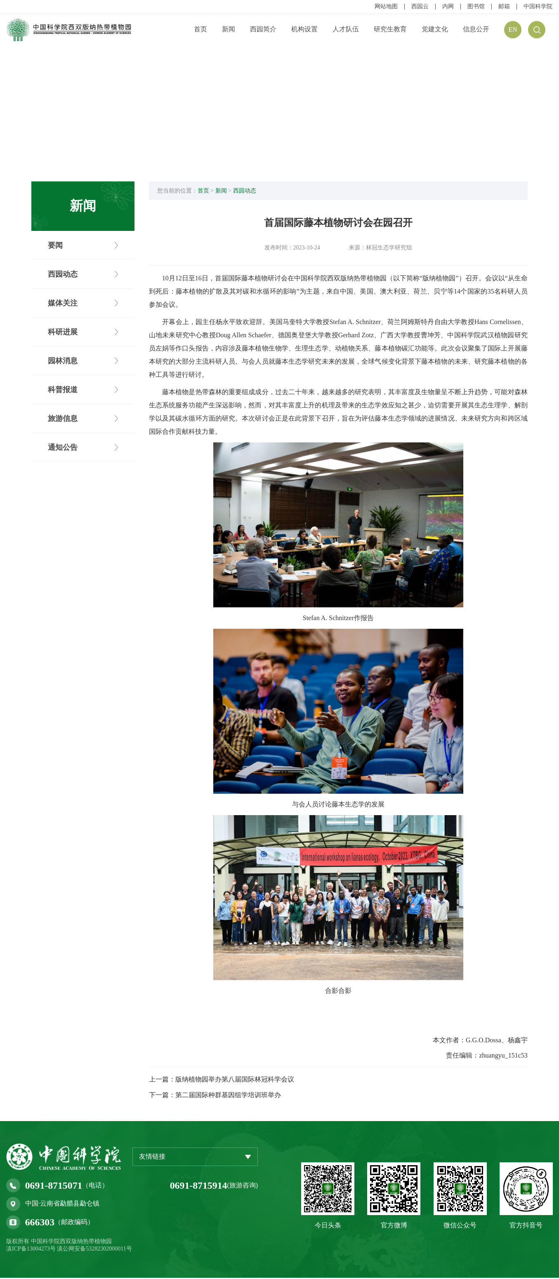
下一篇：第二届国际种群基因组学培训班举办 (218, 1096)
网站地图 (386, 6)
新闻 (228, 29)
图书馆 (476, 6)
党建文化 (435, 29)
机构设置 (304, 29)
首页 (200, 29)
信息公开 (476, 29)
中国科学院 (538, 6)
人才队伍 (346, 29)
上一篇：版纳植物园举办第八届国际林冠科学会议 (224, 1080)
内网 (448, 6)
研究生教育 (390, 29)
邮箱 (504, 6)
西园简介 (263, 29)
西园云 (420, 6)
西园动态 (247, 191)
